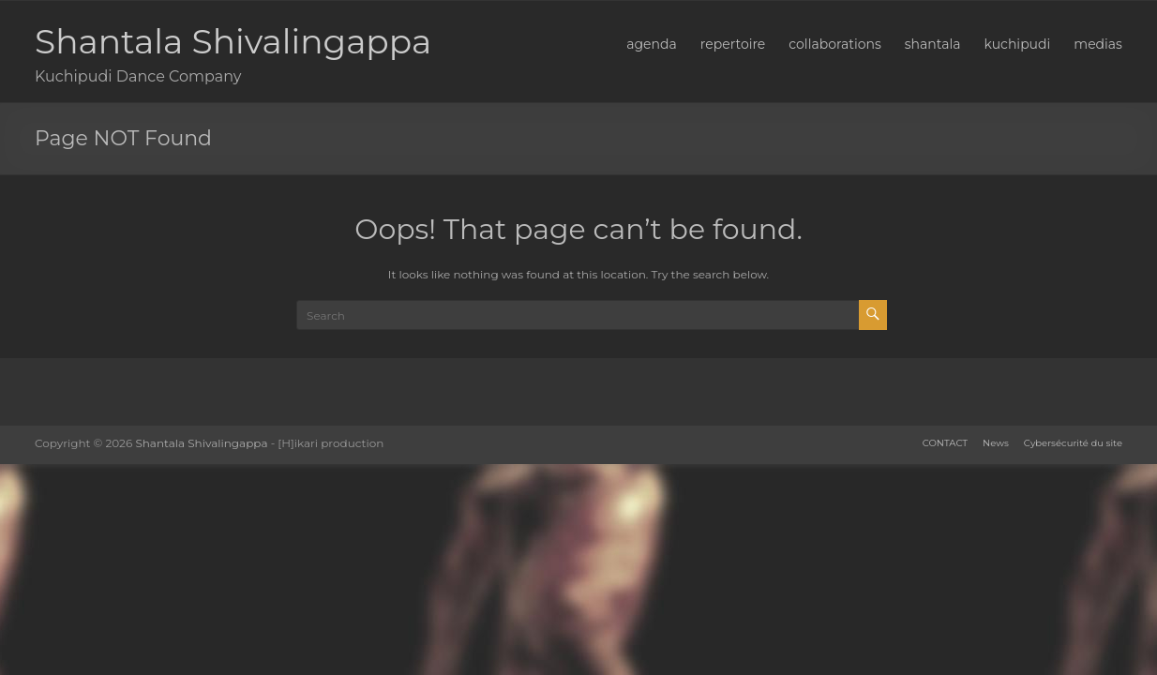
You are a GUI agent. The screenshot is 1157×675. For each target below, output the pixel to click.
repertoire (733, 44)
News (996, 443)
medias (1098, 44)
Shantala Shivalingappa (233, 41)
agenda (651, 44)
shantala (933, 44)
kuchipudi (1017, 44)
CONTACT (945, 443)
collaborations (834, 44)
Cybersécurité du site (1073, 443)
